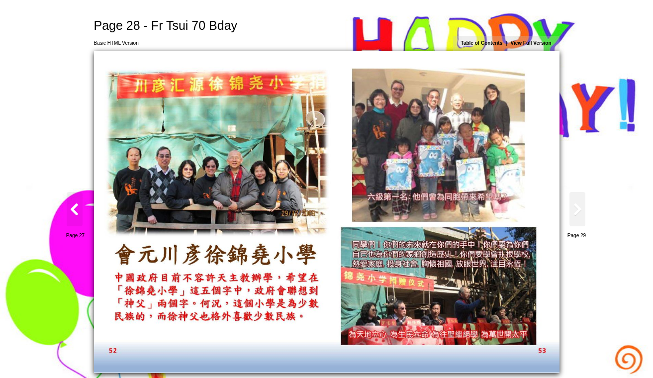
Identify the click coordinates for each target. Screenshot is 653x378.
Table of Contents (482, 43)
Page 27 (75, 235)
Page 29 (576, 235)
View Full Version (530, 43)
